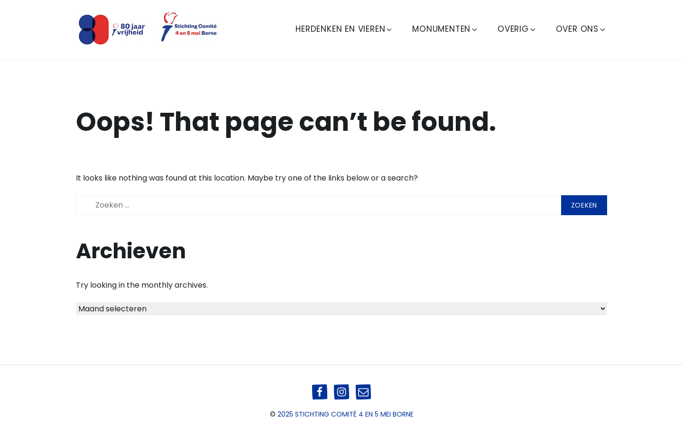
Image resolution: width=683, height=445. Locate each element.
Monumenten (445, 29)
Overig (517, 29)
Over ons (581, 29)
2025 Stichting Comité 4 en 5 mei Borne (345, 414)
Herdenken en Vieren (344, 29)
